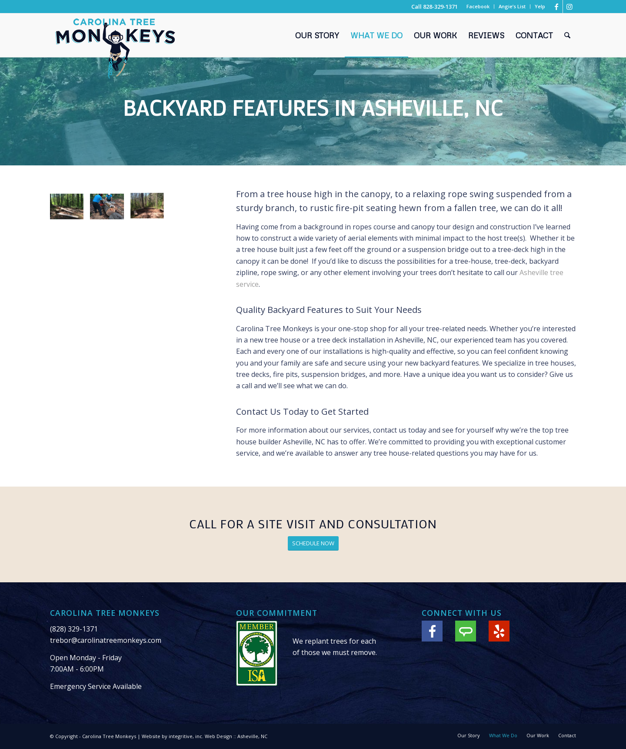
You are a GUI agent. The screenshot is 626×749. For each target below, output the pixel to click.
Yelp (540, 6)
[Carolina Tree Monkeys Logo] (115, 48)
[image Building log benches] (70, 210)
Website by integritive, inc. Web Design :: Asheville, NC (204, 736)
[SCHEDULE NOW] (313, 543)
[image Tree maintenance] (110, 210)
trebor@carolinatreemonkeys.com (105, 640)
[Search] (567, 35)
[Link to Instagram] (569, 6)
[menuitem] (478, 6)
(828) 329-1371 (74, 629)
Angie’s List (512, 6)
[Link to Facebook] (556, 6)
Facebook (477, 6)
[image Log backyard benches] (150, 210)
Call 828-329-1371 (434, 6)
